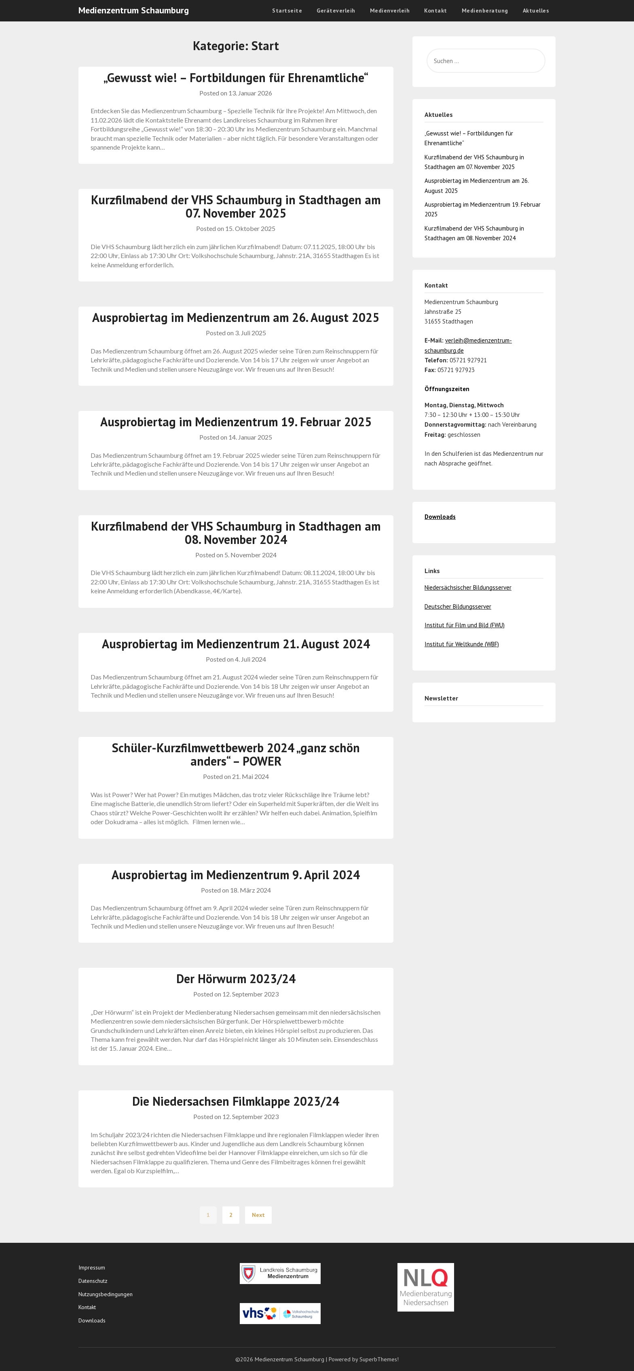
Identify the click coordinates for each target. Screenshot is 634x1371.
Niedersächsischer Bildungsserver (468, 587)
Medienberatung (485, 10)
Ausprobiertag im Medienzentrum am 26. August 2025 (235, 317)
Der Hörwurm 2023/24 (236, 978)
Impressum (91, 1267)
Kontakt (435, 10)
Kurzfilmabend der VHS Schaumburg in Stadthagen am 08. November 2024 (235, 532)
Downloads (92, 1320)
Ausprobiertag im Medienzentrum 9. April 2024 (236, 874)
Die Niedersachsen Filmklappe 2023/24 (235, 1101)
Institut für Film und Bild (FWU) (465, 625)
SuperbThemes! (379, 1359)
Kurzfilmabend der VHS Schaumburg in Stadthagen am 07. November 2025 (235, 206)
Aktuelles (536, 10)
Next (258, 1215)
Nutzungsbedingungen (105, 1294)
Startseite (287, 10)
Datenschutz (93, 1280)
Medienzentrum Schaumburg (133, 10)
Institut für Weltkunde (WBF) (462, 644)
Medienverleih (390, 10)
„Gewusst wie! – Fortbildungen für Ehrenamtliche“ (236, 77)
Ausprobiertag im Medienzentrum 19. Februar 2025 (236, 421)
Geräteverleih (336, 10)
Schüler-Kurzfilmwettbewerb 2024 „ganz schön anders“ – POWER (236, 754)
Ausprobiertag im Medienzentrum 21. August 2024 (236, 644)
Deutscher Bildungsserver (458, 606)
